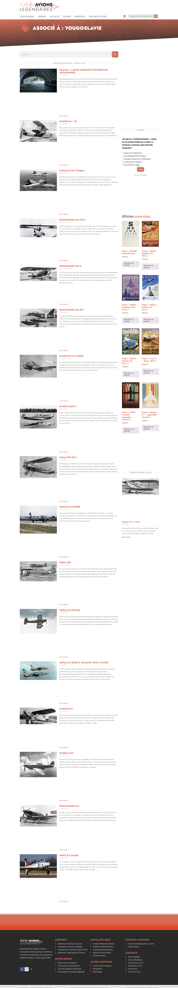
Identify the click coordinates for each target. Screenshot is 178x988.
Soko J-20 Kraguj (69, 610)
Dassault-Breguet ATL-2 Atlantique (137, 159)
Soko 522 (65, 562)
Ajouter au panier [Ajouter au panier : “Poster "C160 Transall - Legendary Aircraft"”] (129, 430)
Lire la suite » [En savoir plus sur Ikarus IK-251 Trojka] (63, 214)
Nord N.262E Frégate (132, 165)
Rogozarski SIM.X (70, 266)
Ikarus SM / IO (68, 121)
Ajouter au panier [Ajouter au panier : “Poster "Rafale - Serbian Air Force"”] (129, 374)
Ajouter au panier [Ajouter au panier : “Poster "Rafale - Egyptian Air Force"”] (149, 266)
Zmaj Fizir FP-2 (67, 457)
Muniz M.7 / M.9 (131, 522)
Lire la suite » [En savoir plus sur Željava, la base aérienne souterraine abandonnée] (63, 116)
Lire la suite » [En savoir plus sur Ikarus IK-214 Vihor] (63, 401)
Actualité (54, 16)
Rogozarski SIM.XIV (71, 309)
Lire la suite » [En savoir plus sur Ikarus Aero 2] (63, 452)
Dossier (67, 16)
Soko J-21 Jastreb (69, 506)
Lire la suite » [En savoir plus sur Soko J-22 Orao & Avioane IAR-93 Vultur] (63, 703)
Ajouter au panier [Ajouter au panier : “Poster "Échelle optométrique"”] (129, 264)
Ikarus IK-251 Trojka (71, 170)
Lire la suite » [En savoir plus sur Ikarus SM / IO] (63, 165)
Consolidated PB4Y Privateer (135, 156)
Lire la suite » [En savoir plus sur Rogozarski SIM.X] (63, 304)
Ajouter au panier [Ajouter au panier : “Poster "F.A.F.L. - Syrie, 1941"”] (149, 371)
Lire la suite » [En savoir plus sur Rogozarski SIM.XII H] (63, 260)
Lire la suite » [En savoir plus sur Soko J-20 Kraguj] (63, 657)
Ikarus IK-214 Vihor (71, 356)
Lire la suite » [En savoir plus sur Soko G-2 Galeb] (63, 901)
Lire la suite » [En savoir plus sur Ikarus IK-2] (63, 747)
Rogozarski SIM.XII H (72, 219)
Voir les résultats (140, 175)
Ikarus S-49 (66, 753)
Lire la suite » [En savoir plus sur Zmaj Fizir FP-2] (63, 501)
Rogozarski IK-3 (69, 806)
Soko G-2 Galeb (68, 855)
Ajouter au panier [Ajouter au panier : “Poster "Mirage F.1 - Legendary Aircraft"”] (149, 427)
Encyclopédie (27, 16)
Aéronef (42, 16)
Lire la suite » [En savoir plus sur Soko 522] (63, 604)
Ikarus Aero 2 (68, 406)
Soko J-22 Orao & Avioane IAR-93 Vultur (83, 662)
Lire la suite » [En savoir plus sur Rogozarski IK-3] (63, 850)
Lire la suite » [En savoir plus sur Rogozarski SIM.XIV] (63, 350)
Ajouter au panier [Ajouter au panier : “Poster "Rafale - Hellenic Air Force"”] (149, 320)
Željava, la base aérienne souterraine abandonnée (83, 71)
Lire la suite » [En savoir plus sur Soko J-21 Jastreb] (63, 557)
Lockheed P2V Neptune (133, 162)
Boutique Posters (98, 16)
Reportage (80, 16)
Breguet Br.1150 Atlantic (133, 153)
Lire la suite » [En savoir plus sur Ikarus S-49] (63, 800)
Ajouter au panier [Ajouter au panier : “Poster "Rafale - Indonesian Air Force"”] (129, 320)
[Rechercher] (156, 16)
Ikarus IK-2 (66, 708)
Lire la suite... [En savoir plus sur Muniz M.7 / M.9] (126, 537)
